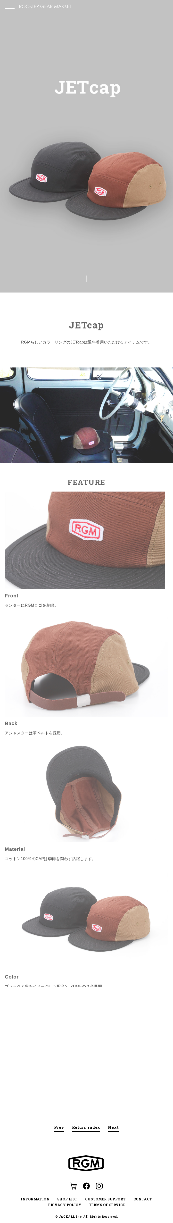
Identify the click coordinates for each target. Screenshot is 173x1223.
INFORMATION (35, 1199)
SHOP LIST (67, 1199)
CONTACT (142, 1199)
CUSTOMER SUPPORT (105, 1199)
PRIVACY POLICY (64, 1205)
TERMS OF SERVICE (107, 1205)
